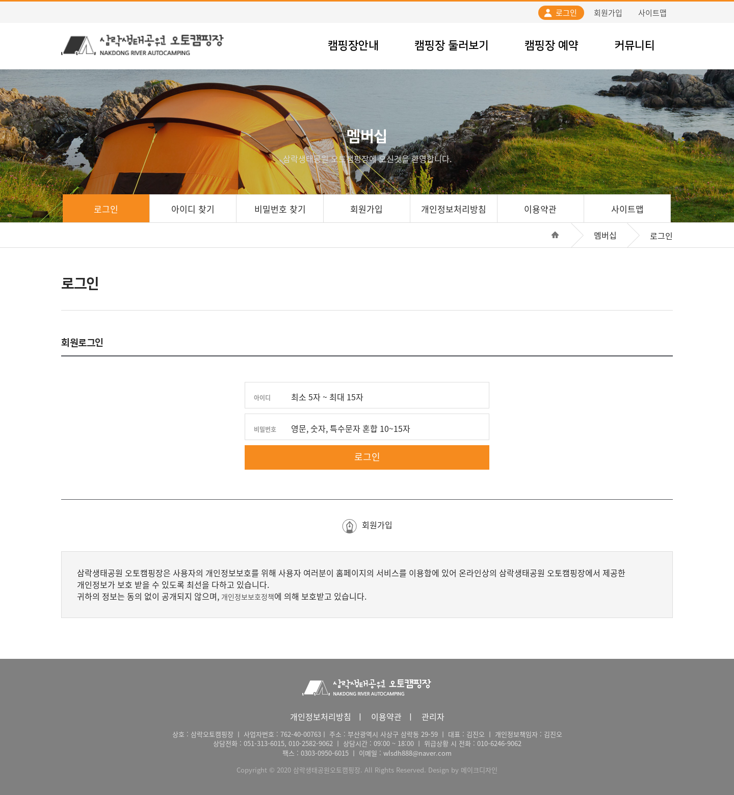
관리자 (433, 716)
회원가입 (608, 12)
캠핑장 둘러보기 (451, 45)
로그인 (566, 12)
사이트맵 (652, 12)
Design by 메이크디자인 (462, 770)
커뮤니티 (634, 45)
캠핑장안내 (353, 45)
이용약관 (540, 208)
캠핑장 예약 (552, 45)
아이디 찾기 (193, 208)
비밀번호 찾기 (280, 208)
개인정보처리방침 (453, 208)
